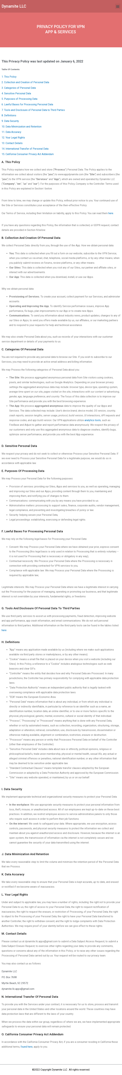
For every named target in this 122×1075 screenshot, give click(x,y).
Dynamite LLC (14, 6)
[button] (117, 6)
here (110, 213)
